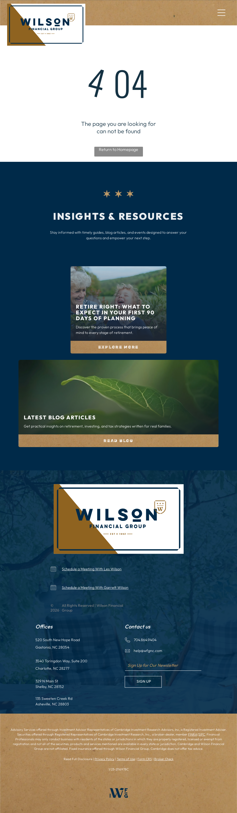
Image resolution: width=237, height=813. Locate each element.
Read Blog (118, 440)
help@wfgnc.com (148, 650)
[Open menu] (221, 13)
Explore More (118, 347)
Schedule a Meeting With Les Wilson (92, 569)
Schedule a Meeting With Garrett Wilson (95, 587)
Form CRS (144, 759)
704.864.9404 (145, 639)
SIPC (201, 734)
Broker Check (164, 759)
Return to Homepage (118, 149)
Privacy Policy (104, 759)
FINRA (192, 734)
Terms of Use (126, 759)
